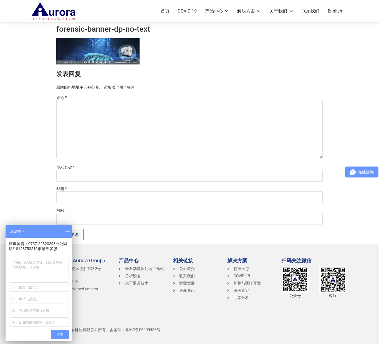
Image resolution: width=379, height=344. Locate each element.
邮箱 (61, 189)
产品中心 (217, 11)
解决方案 (249, 11)
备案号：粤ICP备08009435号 (135, 330)
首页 (165, 11)
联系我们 (310, 11)
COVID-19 (187, 11)
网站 (60, 210)
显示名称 (65, 167)
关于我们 (281, 11)
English (335, 11)
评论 (61, 97)
